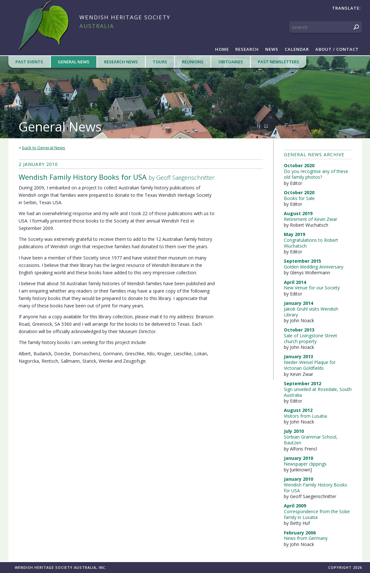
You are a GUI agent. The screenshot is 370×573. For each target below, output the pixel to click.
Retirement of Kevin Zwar (310, 219)
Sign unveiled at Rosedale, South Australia (318, 392)
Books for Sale (299, 198)
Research (247, 49)
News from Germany (306, 538)
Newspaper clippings (305, 464)
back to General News (43, 147)
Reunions (192, 62)
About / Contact (337, 49)
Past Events (29, 62)
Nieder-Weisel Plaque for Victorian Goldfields (310, 365)
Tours (160, 62)
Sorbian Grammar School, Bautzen (311, 440)
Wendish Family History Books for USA (315, 488)
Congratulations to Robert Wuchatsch (311, 243)
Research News (121, 62)
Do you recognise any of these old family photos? (316, 174)
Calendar (297, 49)
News (271, 49)
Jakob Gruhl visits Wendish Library (311, 312)
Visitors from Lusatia (305, 416)
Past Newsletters (278, 62)
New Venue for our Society (312, 288)
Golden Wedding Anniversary (313, 267)
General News (73, 62)
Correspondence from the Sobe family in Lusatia (317, 514)
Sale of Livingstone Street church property (310, 338)
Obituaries (230, 62)
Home (222, 49)
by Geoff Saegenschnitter (116, 177)
